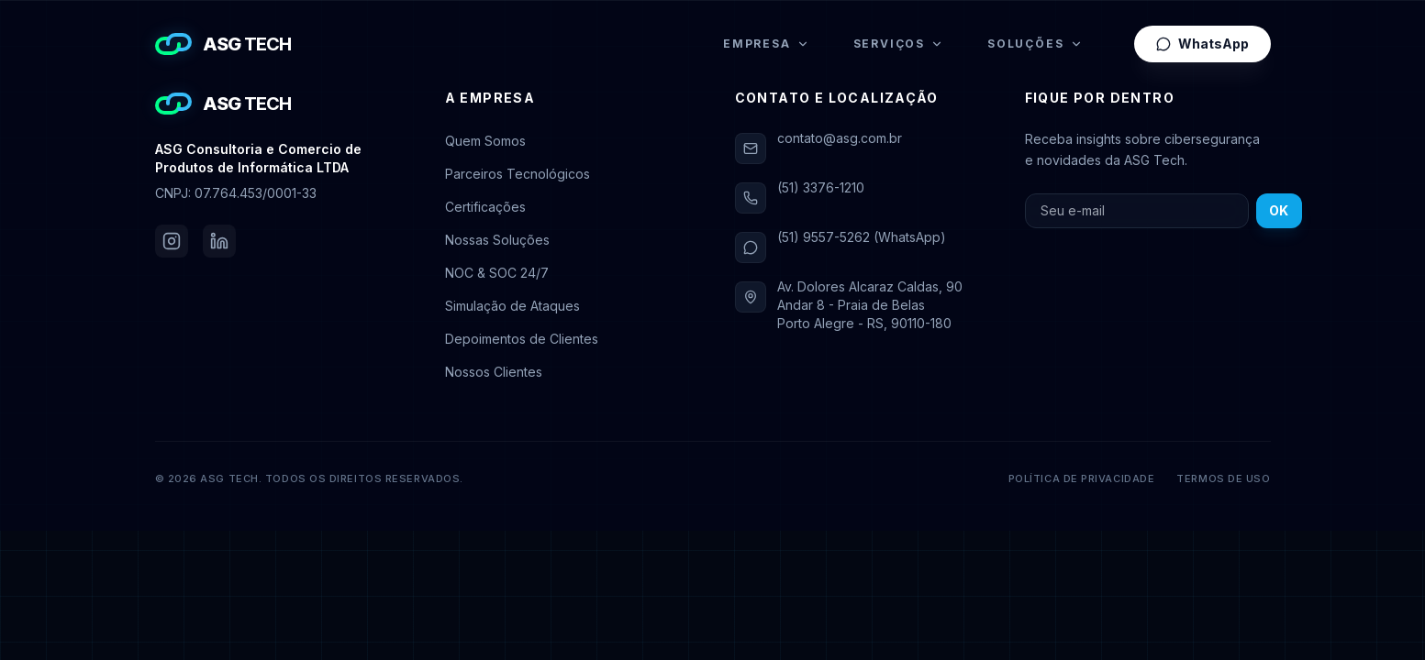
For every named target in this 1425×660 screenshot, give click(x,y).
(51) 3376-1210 (820, 187)
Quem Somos (485, 140)
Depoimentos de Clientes (521, 338)
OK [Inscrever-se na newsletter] (1278, 210)
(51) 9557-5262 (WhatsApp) (861, 237)
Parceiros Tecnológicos (517, 174)
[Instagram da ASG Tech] (171, 241)
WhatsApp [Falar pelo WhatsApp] (1202, 43)
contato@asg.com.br (839, 138)
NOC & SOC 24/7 (497, 272)
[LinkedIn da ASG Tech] (219, 241)
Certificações (485, 206)
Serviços (898, 43)
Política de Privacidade (1081, 478)
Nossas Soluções (497, 240)
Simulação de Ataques (512, 306)
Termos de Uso (1223, 478)
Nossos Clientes (493, 372)
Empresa (766, 43)
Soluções (1034, 43)
